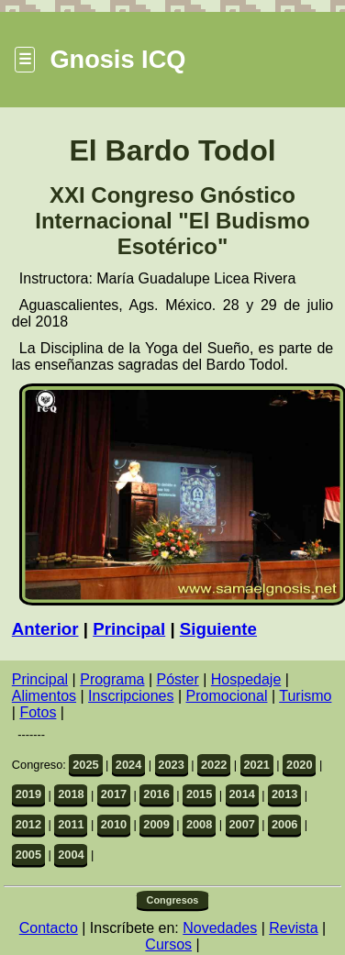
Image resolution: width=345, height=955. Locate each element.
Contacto (48, 928)
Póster (178, 679)
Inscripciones (130, 696)
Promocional (227, 696)
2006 (284, 824)
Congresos (173, 899)
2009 (156, 824)
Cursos (168, 944)
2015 (199, 794)
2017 (114, 794)
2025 (85, 765)
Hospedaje (246, 679)
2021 (256, 765)
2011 (70, 824)
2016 (156, 794)
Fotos (37, 712)
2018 (70, 794)
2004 (70, 854)
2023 (171, 765)
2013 (284, 794)
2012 (28, 824)
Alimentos (44, 696)
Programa (112, 679)
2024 (128, 765)
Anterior (45, 629)
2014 (241, 794)
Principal (129, 629)
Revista (293, 928)
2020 (299, 765)
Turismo (305, 696)
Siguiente (218, 629)
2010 (114, 824)
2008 (199, 824)
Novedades (220, 928)
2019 (28, 794)
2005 (28, 854)
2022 (214, 765)
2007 (241, 824)
